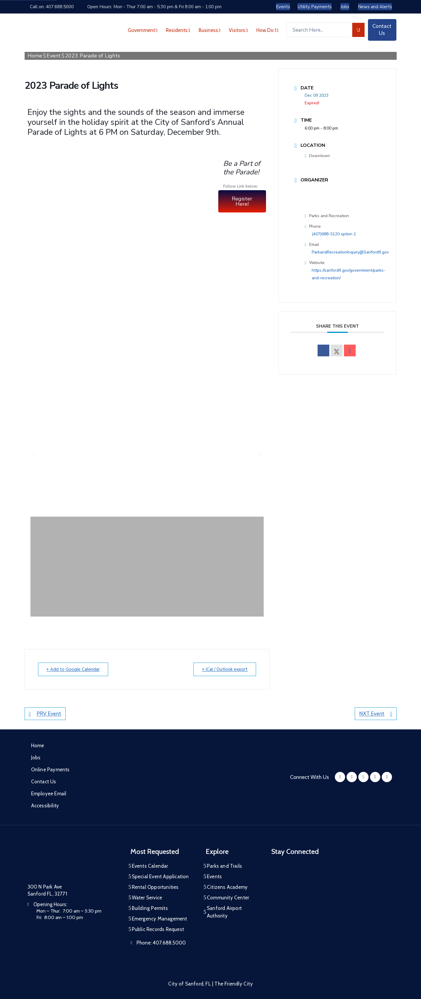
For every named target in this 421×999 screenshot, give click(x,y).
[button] (34, 454)
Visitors (238, 30)
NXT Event (375, 713)
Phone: (161, 943)
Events (214, 876)
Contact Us (43, 781)
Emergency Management (159, 919)
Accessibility (45, 806)
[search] (358, 30)
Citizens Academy (227, 887)
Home (35, 55)
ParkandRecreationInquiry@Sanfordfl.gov (350, 252)
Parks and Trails (224, 866)
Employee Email (49, 794)
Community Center (228, 898)
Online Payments (50, 769)
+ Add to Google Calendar (73, 669)
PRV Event (45, 713)
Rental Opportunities (155, 887)
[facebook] (323, 350)
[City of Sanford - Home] (58, 30)
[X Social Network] (336, 350)
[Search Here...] (319, 30)
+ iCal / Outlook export (225, 669)
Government (143, 30)
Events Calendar (150, 866)
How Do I (267, 30)
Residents (178, 30)
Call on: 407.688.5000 (52, 7)
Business (210, 30)
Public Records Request (158, 929)
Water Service (147, 898)
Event (54, 55)
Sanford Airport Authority (224, 912)
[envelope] (350, 350)
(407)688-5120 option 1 (334, 234)
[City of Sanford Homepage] (71, 862)
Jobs (36, 757)
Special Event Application (160, 876)
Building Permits (150, 908)
